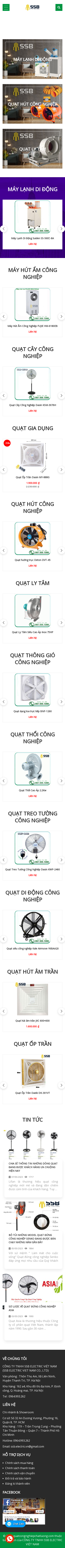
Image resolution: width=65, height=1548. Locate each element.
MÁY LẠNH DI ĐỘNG (32, 59)
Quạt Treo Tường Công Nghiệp (32, 817)
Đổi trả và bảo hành (18, 1478)
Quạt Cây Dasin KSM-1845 (32, 405)
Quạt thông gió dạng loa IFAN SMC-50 (32, 711)
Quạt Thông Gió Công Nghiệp (32, 659)
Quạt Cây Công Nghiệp (32, 353)
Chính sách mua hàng (19, 1463)
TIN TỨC (32, 1119)
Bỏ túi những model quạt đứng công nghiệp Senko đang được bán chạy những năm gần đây (32, 1238)
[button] (5, 24)
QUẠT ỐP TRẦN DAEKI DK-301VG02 (32, 1093)
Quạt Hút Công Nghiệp (32, 104)
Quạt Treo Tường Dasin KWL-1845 (32, 477)
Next (60, 227)
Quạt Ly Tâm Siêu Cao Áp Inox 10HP (32, 632)
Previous (1, 227)
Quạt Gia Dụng (32, 428)
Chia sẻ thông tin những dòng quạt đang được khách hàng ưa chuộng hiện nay (33, 1167)
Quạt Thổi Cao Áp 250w (32, 790)
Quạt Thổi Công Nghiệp (32, 738)
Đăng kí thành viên (17, 1483)
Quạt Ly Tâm (32, 149)
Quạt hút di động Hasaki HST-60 (33, 560)
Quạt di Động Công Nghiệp (32, 896)
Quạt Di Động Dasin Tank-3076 (32, 948)
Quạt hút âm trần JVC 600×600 (32, 1020)
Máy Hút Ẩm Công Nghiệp (32, 273)
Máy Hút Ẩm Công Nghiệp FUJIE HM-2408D (32, 326)
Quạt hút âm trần (32, 971)
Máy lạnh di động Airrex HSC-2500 (33, 238)
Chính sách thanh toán (20, 1468)
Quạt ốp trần (32, 1043)
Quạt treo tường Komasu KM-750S (32, 869)
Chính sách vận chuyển (20, 1473)
